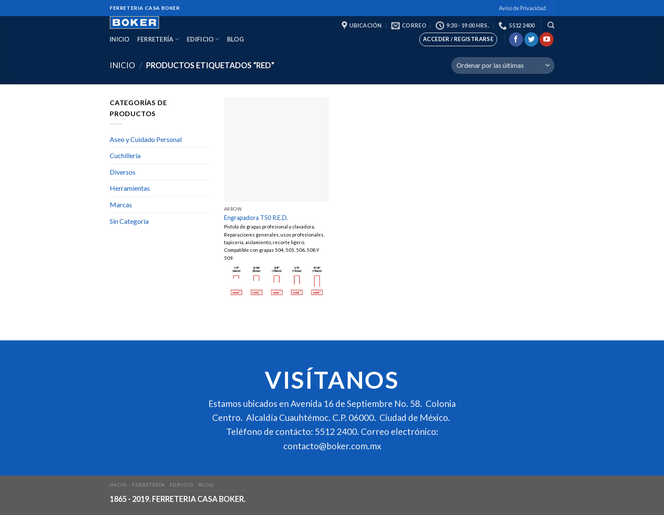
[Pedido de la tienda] (502, 65)
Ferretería (158, 39)
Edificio (203, 39)
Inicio (120, 39)
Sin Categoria (129, 221)
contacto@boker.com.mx (332, 445)
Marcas (121, 204)
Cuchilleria (125, 155)
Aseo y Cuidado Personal (146, 139)
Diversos (123, 172)
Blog (235, 39)
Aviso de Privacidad (522, 8)
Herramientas (130, 188)
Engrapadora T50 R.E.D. (256, 217)
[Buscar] (551, 25)
